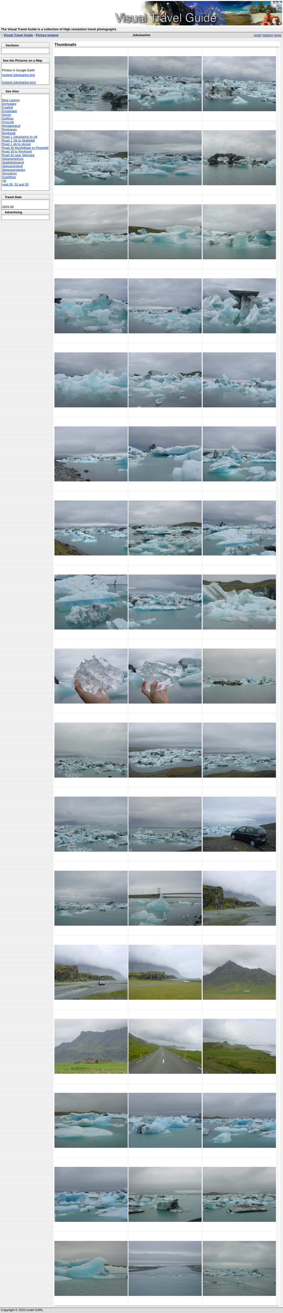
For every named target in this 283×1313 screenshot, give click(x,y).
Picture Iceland (47, 35)
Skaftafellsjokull (13, 162)
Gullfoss (7, 118)
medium (267, 35)
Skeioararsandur (13, 170)
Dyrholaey (9, 104)
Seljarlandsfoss (12, 159)
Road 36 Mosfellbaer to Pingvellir (25, 148)
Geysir (6, 115)
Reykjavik (9, 133)
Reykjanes (9, 129)
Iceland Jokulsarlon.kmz (19, 82)
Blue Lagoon (11, 100)
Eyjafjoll (7, 107)
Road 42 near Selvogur (18, 155)
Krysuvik (8, 122)
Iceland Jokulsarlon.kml (18, 75)
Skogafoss (9, 173)
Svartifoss (9, 177)
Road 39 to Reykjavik (17, 151)
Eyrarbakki (9, 111)
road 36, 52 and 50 (15, 184)
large (277, 35)
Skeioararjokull (12, 166)
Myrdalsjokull (11, 126)
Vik (4, 181)
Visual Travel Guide (18, 35)
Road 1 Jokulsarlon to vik (19, 137)
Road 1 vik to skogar (16, 144)
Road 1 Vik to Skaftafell (18, 140)
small (257, 35)
